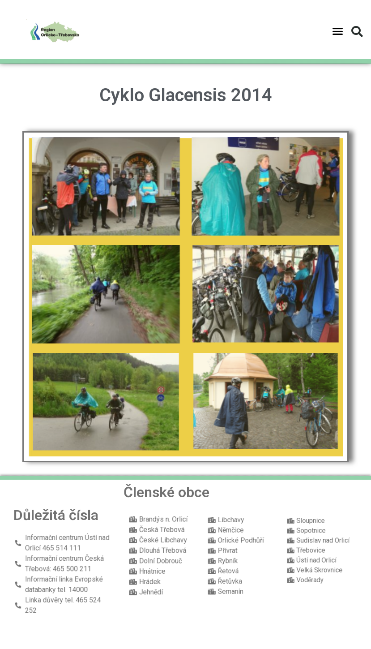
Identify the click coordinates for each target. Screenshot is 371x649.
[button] (337, 27)
